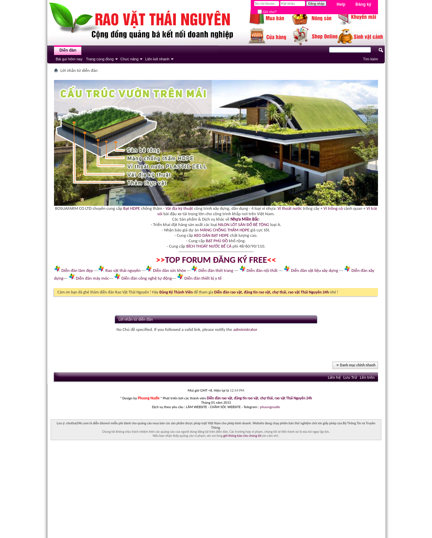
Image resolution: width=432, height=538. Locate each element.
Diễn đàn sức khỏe (169, 270)
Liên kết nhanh (157, 59)
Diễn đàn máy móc (92, 278)
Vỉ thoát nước (289, 208)
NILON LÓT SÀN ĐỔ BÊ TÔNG (243, 224)
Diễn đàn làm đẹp (77, 270)
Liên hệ (334, 377)
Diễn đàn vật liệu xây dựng (314, 270)
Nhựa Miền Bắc (245, 219)
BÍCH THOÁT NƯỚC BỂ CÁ (209, 246)
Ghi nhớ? (267, 12)
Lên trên (367, 377)
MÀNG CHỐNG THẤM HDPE (224, 229)
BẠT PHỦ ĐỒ (217, 240)
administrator (245, 329)
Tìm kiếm (370, 59)
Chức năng (129, 59)
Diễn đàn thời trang (215, 270)
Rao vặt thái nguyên (122, 270)
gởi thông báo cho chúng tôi (242, 435)
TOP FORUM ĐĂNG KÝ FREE (216, 259)
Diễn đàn (67, 50)
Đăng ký (363, 4)
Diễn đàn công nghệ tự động (147, 278)
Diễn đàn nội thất (262, 270)
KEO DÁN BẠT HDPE (211, 235)
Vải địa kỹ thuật (179, 208)
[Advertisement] (216, 491)
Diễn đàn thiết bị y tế (203, 278)
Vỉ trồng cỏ (333, 208)
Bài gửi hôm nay (69, 59)
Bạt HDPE (131, 208)
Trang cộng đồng (99, 59)
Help (340, 4)
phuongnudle (270, 407)
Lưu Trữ (350, 377)
